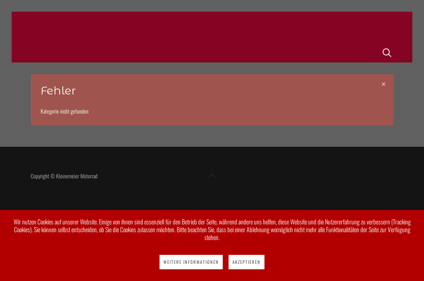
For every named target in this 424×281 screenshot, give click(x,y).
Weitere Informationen (191, 262)
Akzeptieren (246, 262)
